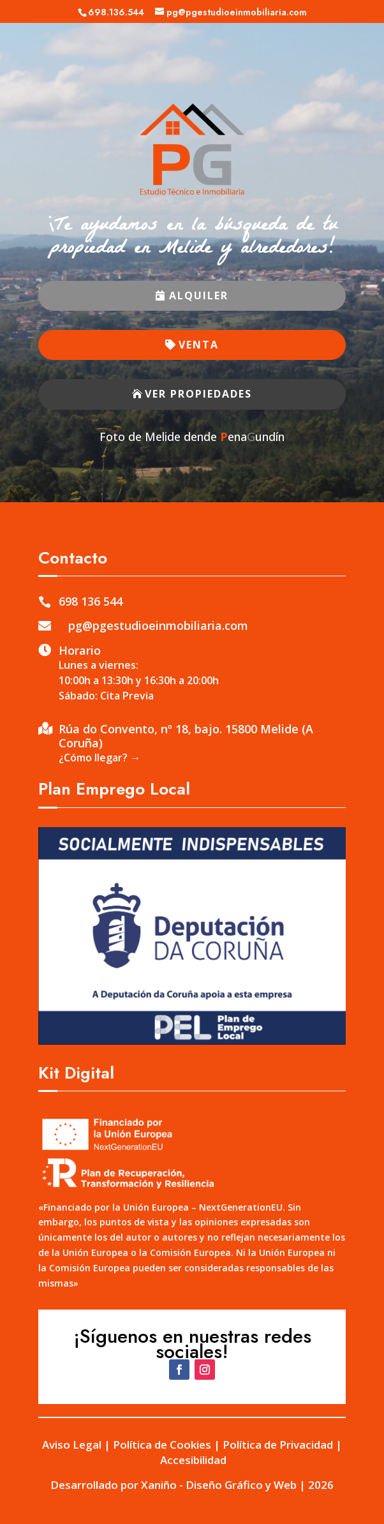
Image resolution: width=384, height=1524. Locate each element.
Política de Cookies (162, 1444)
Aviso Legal (71, 1444)
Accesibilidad (193, 1460)
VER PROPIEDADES (198, 394)
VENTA (199, 345)
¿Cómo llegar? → (99, 758)
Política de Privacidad (278, 1444)
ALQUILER (198, 295)
